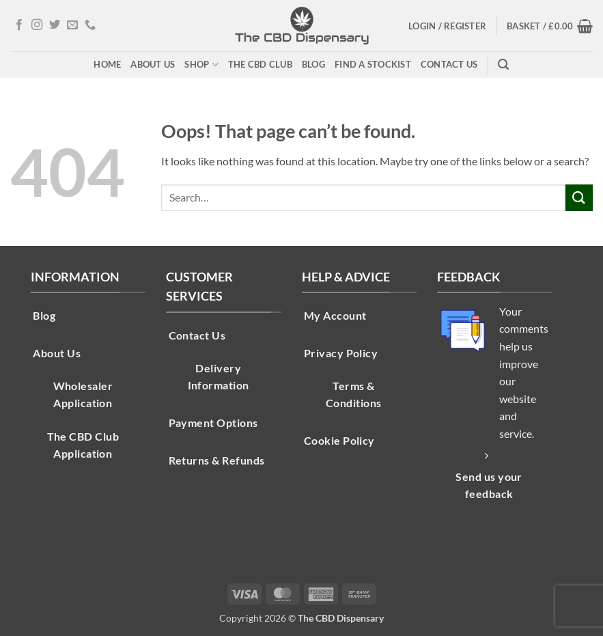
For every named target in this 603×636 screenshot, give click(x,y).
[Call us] (90, 25)
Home (107, 64)
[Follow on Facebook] (19, 25)
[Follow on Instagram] (36, 25)
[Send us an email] (72, 25)
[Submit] (579, 197)
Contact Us (449, 64)
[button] (447, 26)
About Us (152, 64)
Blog (313, 64)
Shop (201, 64)
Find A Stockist (373, 64)
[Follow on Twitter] (54, 25)
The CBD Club (260, 64)
